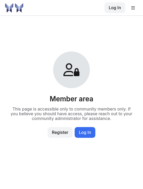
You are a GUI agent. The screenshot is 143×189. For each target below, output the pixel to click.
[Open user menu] (133, 8)
